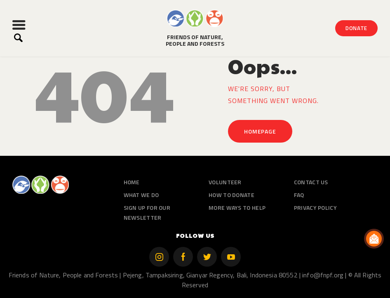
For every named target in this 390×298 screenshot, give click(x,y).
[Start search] (18, 38)
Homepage (260, 131)
